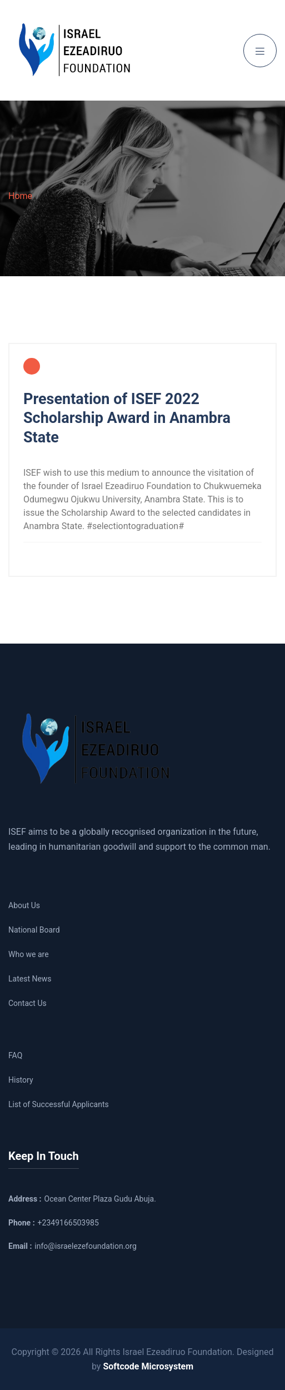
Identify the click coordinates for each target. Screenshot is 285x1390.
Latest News (30, 978)
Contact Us (27, 1003)
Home (20, 196)
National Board (34, 929)
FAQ (15, 1055)
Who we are (28, 954)
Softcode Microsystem (148, 1366)
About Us (24, 905)
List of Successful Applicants (58, 1104)
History (20, 1079)
